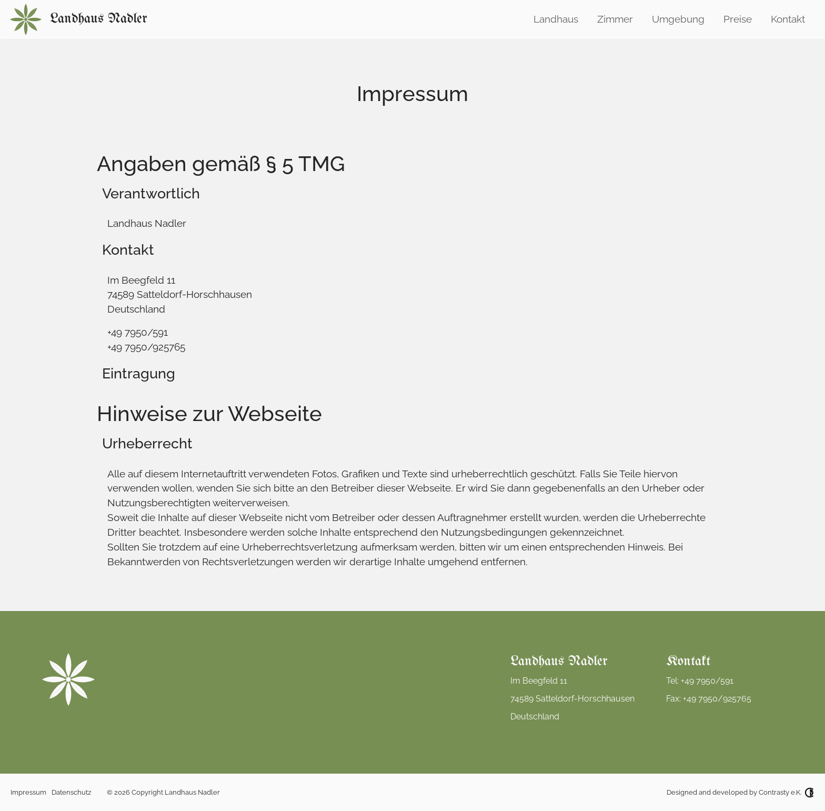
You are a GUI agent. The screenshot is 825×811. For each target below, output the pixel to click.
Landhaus (556, 19)
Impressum (28, 792)
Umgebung (678, 19)
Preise (737, 19)
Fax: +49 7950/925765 (708, 699)
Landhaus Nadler (98, 19)
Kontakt (788, 19)
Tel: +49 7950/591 (699, 681)
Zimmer (615, 19)
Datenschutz (71, 792)
